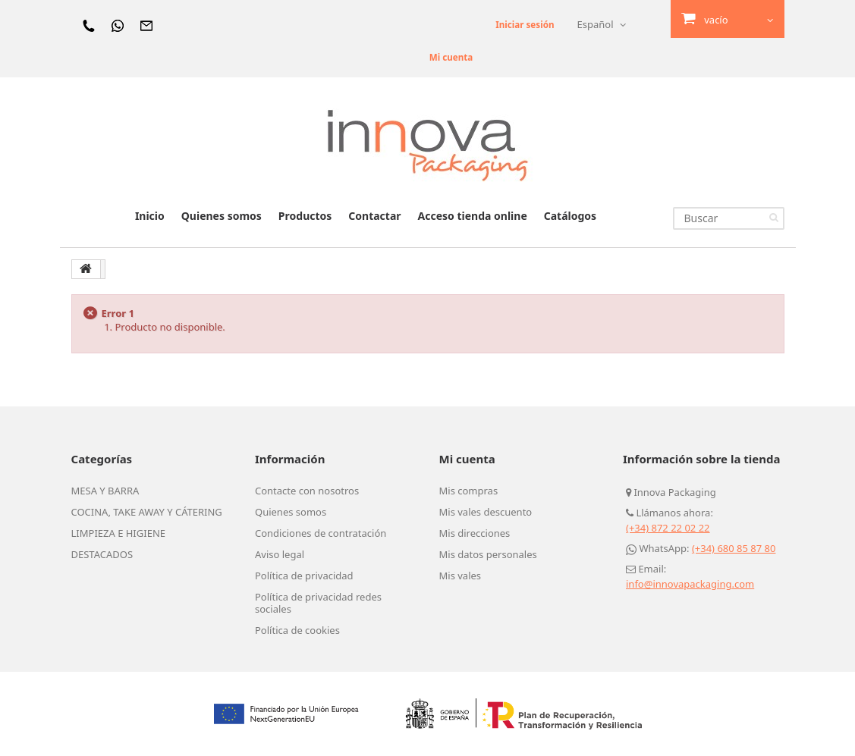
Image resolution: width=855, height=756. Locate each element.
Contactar (374, 216)
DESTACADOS (102, 554)
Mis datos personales (488, 554)
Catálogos (570, 216)
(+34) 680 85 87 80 (734, 548)
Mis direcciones (475, 533)
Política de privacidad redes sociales (318, 603)
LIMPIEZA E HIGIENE (118, 533)
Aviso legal (279, 554)
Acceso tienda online (472, 216)
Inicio (150, 216)
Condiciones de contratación (320, 533)
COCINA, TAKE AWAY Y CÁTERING (146, 512)
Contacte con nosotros (307, 491)
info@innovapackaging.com (690, 584)
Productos (305, 216)
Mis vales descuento (486, 512)
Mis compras (468, 491)
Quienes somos (221, 216)
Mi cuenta (441, 57)
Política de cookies (297, 630)
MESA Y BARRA (105, 491)
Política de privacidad (304, 575)
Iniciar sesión (521, 24)
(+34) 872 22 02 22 (668, 528)
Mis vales (460, 575)
